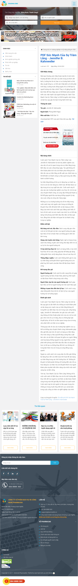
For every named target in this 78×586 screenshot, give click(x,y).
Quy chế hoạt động (45, 532)
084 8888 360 (15, 486)
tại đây (64, 517)
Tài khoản (5, 554)
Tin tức (7, 65)
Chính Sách (8, 56)
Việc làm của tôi (7, 557)
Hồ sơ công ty (44, 543)
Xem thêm (10, 448)
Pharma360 (23, 573)
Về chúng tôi (43, 526)
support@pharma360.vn (49, 512)
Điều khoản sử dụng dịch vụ (48, 537)
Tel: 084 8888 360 (46, 509)
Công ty (19, 517)
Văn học (7, 68)
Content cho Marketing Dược (25, 97)
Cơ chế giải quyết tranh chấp (48, 540)
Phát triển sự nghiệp (11, 62)
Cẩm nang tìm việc (11, 53)
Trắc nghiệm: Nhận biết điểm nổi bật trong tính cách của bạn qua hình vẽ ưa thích (26, 90)
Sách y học (8, 71)
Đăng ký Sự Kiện (45, 545)
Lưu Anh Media (48, 573)
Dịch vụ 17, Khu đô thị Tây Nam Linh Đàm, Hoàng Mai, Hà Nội (57, 505)
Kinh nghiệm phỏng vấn (12, 59)
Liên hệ (42, 529)
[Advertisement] (37, 580)
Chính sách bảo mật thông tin (49, 534)
